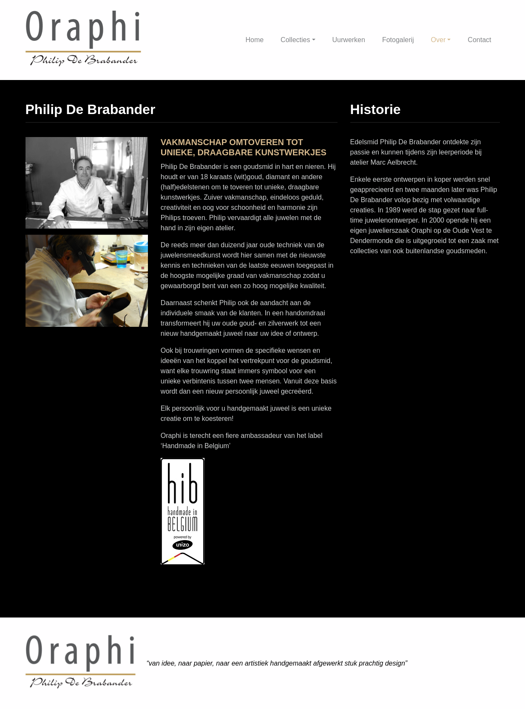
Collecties (295, 39)
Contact (479, 39)
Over (438, 39)
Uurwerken (348, 39)
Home (254, 39)
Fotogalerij (398, 39)
